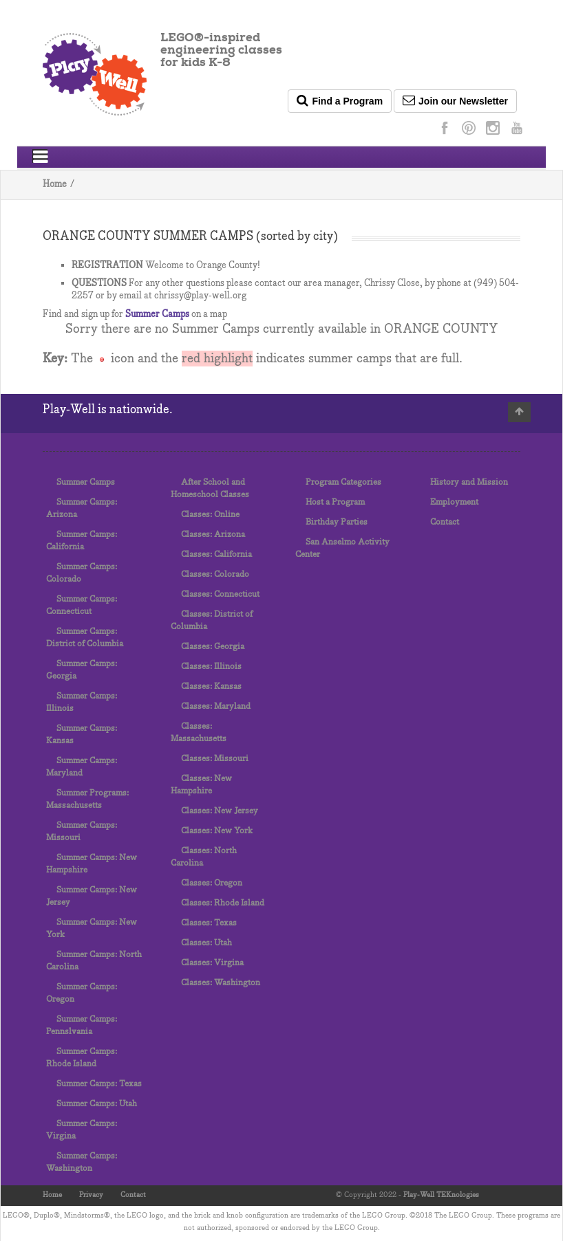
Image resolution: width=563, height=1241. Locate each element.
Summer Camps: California (81, 540)
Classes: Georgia (212, 646)
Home (55, 184)
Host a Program (335, 502)
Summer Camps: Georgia (81, 670)
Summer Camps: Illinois (81, 702)
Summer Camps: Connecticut (81, 605)
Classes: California (216, 554)
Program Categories (343, 482)
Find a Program (340, 100)
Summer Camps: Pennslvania (81, 1025)
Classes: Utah (206, 943)
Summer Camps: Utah (96, 1104)
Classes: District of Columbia (212, 620)
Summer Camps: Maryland (81, 767)
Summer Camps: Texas (99, 1084)
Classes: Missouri (214, 759)
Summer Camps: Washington (81, 1162)
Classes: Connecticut (220, 594)
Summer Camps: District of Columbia (84, 637)
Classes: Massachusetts (198, 732)
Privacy (91, 1195)
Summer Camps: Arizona (81, 508)
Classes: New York (217, 831)
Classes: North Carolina (204, 857)
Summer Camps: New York (91, 928)
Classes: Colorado (215, 574)
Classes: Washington (220, 983)
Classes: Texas (209, 923)
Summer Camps (157, 314)
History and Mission (469, 482)
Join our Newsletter (455, 100)
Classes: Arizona (213, 534)
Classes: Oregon (211, 883)
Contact (444, 522)
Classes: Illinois (211, 666)
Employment (454, 502)
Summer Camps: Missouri (81, 831)
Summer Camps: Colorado (81, 573)
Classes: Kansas (211, 686)
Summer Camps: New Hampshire (91, 864)
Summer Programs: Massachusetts (87, 799)
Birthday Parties (337, 522)
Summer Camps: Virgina (81, 1130)
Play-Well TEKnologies (441, 1195)
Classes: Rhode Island (222, 903)
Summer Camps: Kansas (81, 734)
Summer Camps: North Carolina (94, 960)
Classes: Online (210, 514)
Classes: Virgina (212, 963)
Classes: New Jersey (219, 811)
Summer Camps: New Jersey (91, 896)
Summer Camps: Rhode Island (81, 1057)
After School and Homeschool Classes (210, 488)
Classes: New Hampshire (201, 784)
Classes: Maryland (216, 706)
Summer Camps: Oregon (81, 993)
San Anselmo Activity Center (342, 548)
